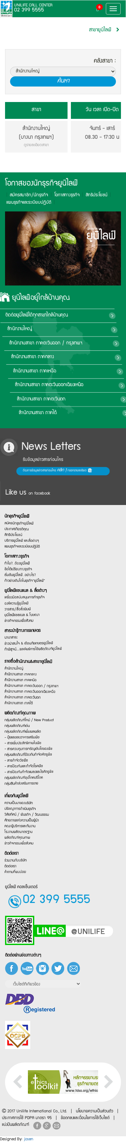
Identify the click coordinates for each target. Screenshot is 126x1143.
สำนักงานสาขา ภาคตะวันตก (94, 399)
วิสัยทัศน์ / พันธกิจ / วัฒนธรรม (33, 808)
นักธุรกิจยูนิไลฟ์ (25, 491)
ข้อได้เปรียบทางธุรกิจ (26, 564)
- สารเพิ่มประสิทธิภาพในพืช (30, 750)
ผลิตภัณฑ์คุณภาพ (28, 710)
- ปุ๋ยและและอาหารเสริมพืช (29, 743)
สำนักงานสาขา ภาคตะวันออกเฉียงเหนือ (35, 682)
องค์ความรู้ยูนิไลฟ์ (25, 612)
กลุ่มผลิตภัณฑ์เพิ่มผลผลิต (30, 735)
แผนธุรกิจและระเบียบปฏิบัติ (30, 534)
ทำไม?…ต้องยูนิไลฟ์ (25, 556)
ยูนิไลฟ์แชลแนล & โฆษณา (29, 626)
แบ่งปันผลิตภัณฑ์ (15, 1125)
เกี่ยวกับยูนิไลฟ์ (25, 781)
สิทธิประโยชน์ (93, 195)
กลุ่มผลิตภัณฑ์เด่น (25, 727)
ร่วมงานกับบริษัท (24, 871)
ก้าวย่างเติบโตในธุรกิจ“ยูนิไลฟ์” (31, 580)
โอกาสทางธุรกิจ (63, 195)
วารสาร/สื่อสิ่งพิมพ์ (26, 620)
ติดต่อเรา (20, 863)
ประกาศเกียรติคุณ (25, 508)
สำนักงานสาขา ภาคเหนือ (95, 371)
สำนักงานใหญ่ (91, 329)
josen (28, 1139)
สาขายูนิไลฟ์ (100, 30)
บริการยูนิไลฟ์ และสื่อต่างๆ (29, 526)
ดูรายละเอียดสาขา (36, 145)
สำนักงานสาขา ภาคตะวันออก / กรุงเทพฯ (36, 675)
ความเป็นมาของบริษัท (27, 791)
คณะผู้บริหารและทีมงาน (28, 823)
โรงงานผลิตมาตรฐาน (27, 831)
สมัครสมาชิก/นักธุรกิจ (26, 195)
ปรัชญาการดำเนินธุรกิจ (28, 799)
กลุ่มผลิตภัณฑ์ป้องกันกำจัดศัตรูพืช (34, 765)
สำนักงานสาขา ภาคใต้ (88, 413)
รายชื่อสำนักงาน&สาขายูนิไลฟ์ (34, 643)
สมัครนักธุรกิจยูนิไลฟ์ (27, 501)
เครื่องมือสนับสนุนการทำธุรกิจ (31, 603)
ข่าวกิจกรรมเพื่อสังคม (27, 847)
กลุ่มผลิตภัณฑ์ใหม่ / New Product (34, 718)
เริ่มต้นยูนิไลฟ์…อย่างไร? (28, 572)
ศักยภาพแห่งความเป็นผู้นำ (29, 815)
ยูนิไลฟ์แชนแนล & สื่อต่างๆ (32, 594)
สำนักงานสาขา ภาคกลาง (96, 357)
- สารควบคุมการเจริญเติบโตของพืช (34, 757)
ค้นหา (63, 81)
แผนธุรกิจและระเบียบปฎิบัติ (25, 203)
